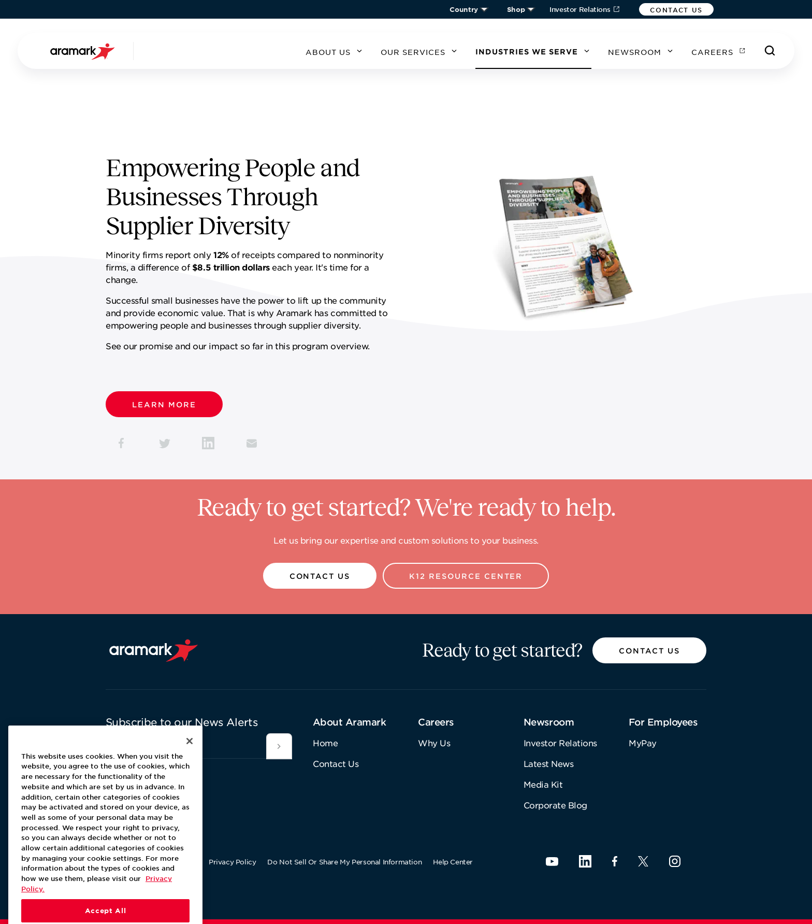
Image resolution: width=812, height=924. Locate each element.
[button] (676, 9)
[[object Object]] (279, 746)
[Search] (770, 51)
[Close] (189, 766)
